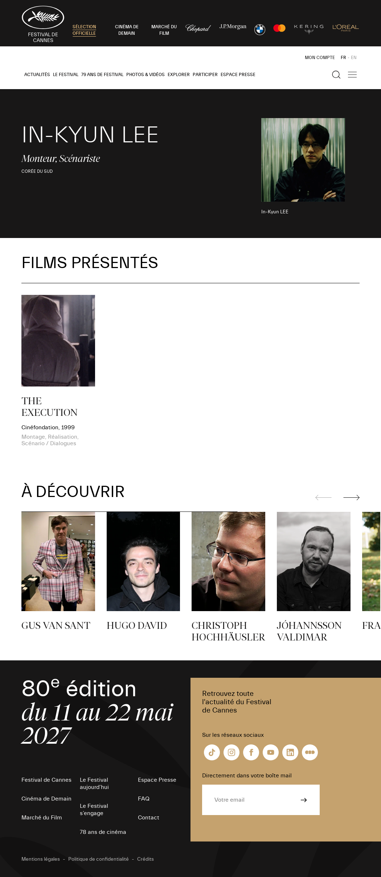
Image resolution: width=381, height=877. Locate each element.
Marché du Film (41, 817)
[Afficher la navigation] (352, 74)
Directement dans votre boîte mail (247, 775)
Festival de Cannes (46, 780)
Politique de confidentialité (98, 859)
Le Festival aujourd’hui (94, 783)
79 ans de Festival (102, 74)
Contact (148, 817)
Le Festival (65, 74)
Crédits (145, 859)
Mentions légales (40, 859)
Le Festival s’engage (94, 810)
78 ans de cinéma (103, 832)
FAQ (143, 798)
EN (354, 57)
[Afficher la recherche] (336, 74)
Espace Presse (238, 74)
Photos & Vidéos (145, 74)
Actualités (37, 74)
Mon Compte (320, 57)
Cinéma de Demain (46, 798)
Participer (205, 74)
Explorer (179, 74)
